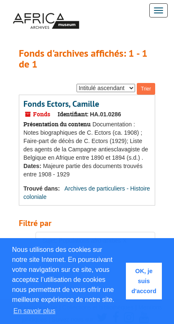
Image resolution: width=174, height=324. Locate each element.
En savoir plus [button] (34, 310)
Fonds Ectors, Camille (61, 103)
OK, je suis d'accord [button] (143, 281)
